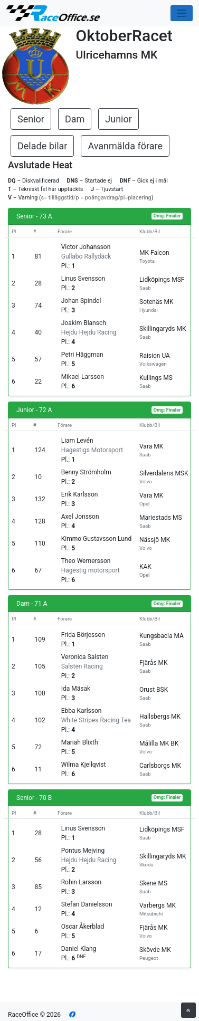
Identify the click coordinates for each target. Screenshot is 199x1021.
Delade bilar (42, 145)
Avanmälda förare (125, 145)
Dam (74, 119)
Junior (118, 119)
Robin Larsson (81, 882)
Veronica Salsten (85, 657)
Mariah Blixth (79, 742)
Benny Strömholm (86, 472)
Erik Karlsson (79, 494)
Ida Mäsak (75, 688)
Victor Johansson (86, 247)
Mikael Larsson (82, 376)
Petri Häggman (82, 354)
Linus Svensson (83, 278)
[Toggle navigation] (181, 13)
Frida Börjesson (83, 634)
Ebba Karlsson (81, 710)
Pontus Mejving (83, 850)
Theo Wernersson (86, 561)
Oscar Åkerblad (82, 926)
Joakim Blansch (83, 323)
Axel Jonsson (80, 516)
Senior (30, 119)
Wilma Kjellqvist (83, 764)
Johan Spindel (81, 300)
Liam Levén (77, 440)
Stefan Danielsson (86, 904)
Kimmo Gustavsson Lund (96, 538)
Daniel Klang (79, 948)
